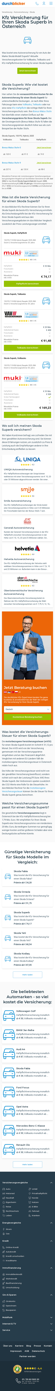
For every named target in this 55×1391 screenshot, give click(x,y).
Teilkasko (37, 104)
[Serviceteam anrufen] (37, 2)
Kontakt (48, 1346)
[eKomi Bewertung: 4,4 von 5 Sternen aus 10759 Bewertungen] (27, 1369)
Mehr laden (27, 975)
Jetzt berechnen (27, 71)
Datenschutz (38, 1351)
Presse (37, 1346)
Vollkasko (27, 104)
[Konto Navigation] (44, 3)
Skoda (32, 12)
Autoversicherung (21, 12)
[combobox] (27, 709)
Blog (28, 1346)
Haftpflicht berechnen (27, 284)
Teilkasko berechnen (27, 348)
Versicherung (7, 12)
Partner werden (28, 1356)
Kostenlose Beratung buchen (27, 717)
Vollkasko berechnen (27, 415)
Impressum (16, 1351)
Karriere (19, 1346)
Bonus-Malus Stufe (42, 111)
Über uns (7, 1346)
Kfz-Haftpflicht (19, 108)
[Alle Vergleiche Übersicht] (51, 3)
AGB (27, 1351)
